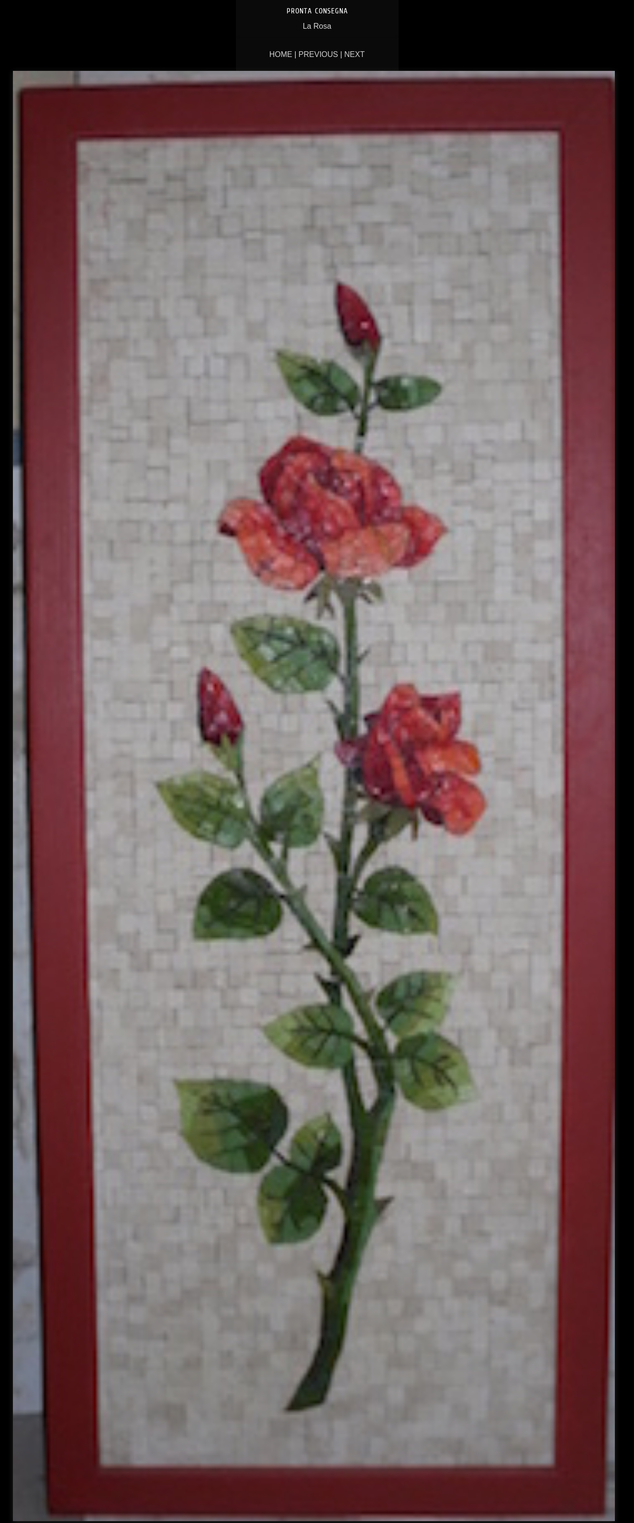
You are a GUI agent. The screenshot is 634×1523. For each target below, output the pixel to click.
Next (355, 54)
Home (280, 54)
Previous (318, 54)
